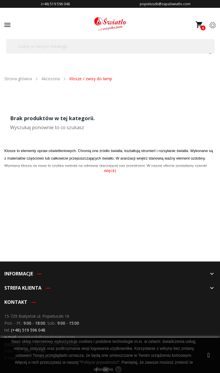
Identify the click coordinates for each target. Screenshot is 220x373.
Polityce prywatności (99, 362)
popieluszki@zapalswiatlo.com (46, 337)
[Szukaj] (110, 46)
